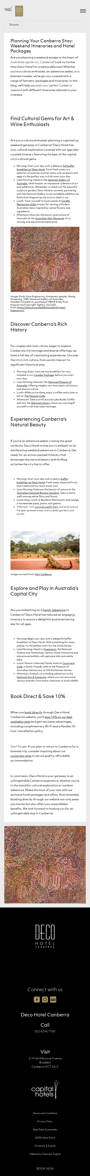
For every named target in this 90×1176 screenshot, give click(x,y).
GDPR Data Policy (45, 1137)
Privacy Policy (45, 1121)
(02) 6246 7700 (45, 1031)
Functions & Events (45, 1145)
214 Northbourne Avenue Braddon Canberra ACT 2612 (45, 1062)
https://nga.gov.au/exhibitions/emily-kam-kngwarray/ (38, 309)
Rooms (14, 24)
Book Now (45, 1168)
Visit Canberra (43, 574)
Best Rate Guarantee (45, 1129)
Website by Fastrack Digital (45, 1154)
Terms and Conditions (45, 1113)
